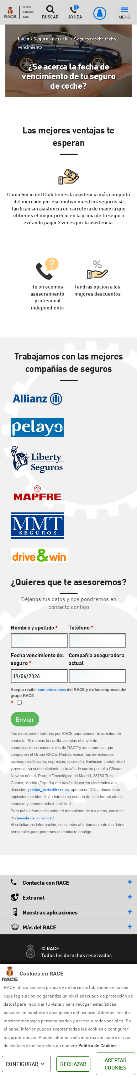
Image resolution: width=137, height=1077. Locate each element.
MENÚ (124, 13)
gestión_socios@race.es (48, 789)
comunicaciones (52, 689)
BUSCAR (50, 12)
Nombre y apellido (34, 627)
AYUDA (75, 12)
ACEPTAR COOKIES (116, 1064)
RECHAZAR (73, 1064)
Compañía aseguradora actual (97, 659)
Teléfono (81, 627)
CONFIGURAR (26, 1064)
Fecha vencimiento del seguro (37, 659)
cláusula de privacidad (34, 817)
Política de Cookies (97, 1045)
